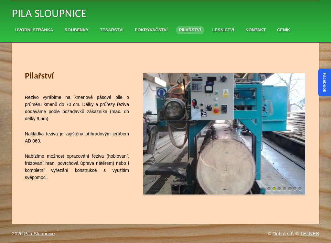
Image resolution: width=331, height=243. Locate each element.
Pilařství (190, 29)
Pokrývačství (151, 29)
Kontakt (256, 29)
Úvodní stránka (34, 29)
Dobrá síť (282, 233)
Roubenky (77, 29)
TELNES (309, 233)
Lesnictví (223, 29)
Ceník (283, 29)
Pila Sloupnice (49, 13)
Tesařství (111, 29)
